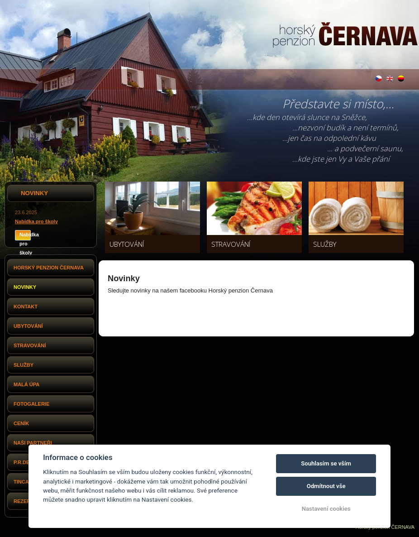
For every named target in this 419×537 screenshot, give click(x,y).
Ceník (21, 423)
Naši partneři (33, 443)
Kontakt (26, 306)
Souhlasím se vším (326, 463)
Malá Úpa (26, 384)
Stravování (30, 345)
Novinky (25, 287)
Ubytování (28, 326)
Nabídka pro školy (36, 221)
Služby (23, 365)
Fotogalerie (31, 404)
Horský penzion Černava (49, 267)
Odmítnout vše (326, 486)
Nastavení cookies (326, 508)
